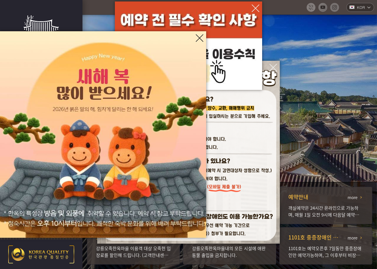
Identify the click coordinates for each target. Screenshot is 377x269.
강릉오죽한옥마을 (41, 29)
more (353, 197)
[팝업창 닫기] (273, 67)
